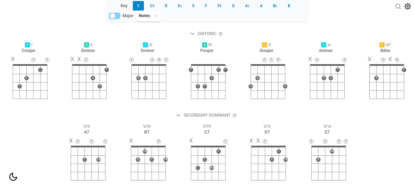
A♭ (247, 6)
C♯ (152, 6)
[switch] (114, 16)
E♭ (180, 6)
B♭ (275, 6)
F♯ (220, 6)
